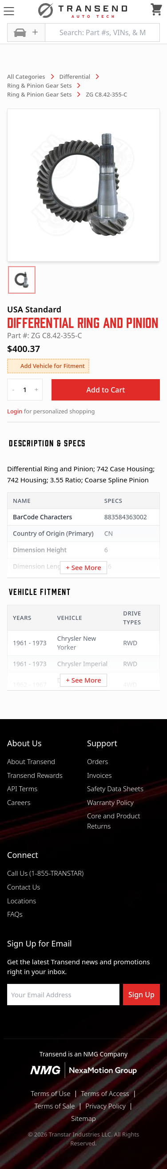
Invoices (99, 775)
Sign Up (141, 994)
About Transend (31, 761)
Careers (19, 802)
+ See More (83, 567)
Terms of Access (105, 1093)
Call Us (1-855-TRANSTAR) (45, 873)
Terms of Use (50, 1093)
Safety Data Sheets (115, 788)
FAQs (15, 914)
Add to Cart (106, 390)
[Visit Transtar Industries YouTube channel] (128, 1026)
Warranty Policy (110, 802)
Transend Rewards (35, 775)
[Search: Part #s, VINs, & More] (102, 32)
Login (14, 411)
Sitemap (83, 1118)
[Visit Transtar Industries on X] (105, 1026)
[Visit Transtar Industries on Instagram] (83, 1026)
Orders (97, 761)
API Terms (22, 788)
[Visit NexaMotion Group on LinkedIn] (61, 1026)
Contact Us (23, 886)
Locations (21, 900)
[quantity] (25, 389)
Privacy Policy (105, 1105)
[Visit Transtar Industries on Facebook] (39, 1026)
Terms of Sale (55, 1105)
